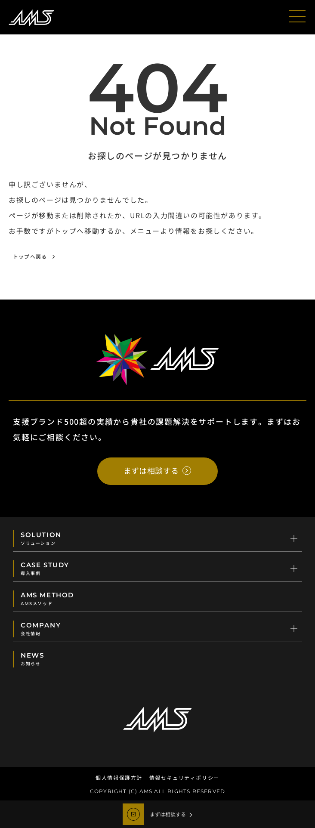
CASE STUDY (158, 568)
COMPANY (158, 628)
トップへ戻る (30, 257)
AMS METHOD (158, 598)
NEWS (158, 659)
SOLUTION (158, 538)
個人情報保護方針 (119, 777)
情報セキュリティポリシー (184, 777)
